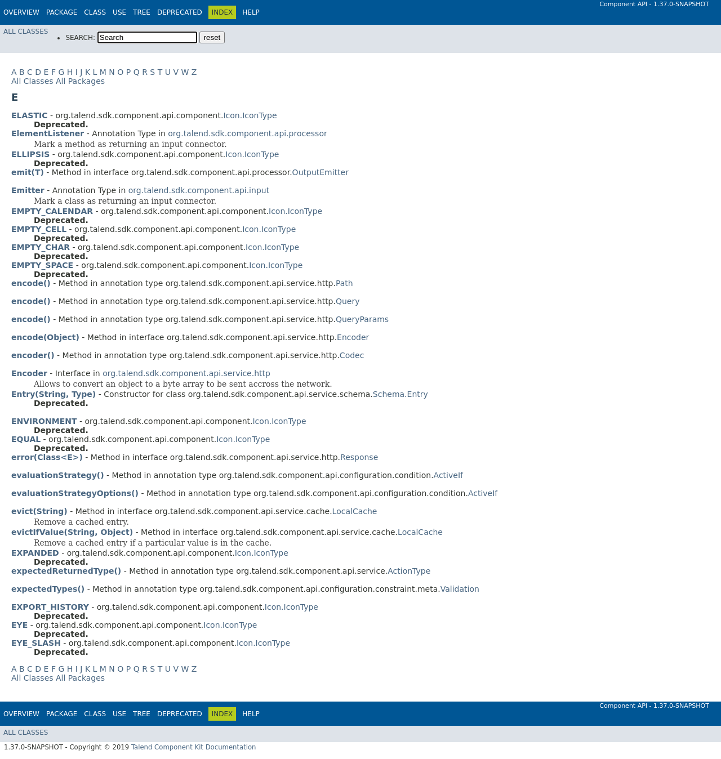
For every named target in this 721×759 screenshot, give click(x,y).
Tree (141, 12)
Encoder (353, 337)
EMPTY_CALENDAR (52, 211)
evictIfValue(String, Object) (72, 532)
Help (251, 12)
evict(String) (39, 511)
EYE (19, 624)
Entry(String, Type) (53, 394)
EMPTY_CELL (38, 229)
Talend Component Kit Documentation (193, 747)
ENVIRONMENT (44, 421)
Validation (459, 588)
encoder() (33, 355)
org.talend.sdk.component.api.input (198, 190)
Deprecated (179, 12)
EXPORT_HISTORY (50, 606)
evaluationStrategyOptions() (75, 493)
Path (344, 283)
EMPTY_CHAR (40, 247)
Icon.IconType (250, 115)
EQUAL (26, 439)
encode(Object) (45, 337)
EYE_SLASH (36, 643)
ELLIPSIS (30, 154)
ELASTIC (29, 115)
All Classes (25, 31)
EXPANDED (35, 552)
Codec (352, 355)
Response (359, 457)
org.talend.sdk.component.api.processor (247, 133)
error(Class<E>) (47, 457)
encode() (31, 283)
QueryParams (362, 319)
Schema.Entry (400, 394)
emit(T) (27, 172)
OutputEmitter (320, 172)
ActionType (409, 570)
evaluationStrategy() (57, 475)
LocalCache (354, 511)
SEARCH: (80, 38)
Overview (21, 12)
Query (348, 301)
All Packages (80, 81)
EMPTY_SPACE (42, 265)
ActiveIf (448, 475)
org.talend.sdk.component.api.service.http (186, 373)
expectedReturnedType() (66, 570)
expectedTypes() (47, 588)
